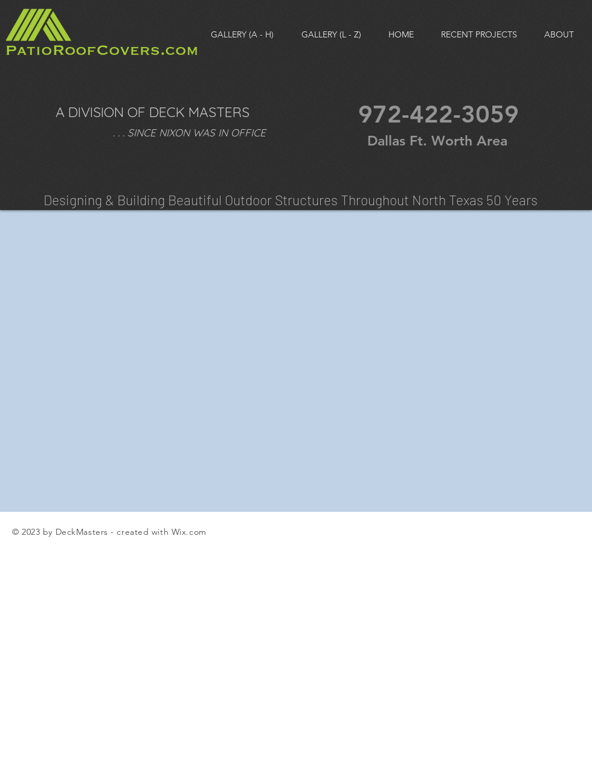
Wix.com (189, 531)
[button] (331, 34)
